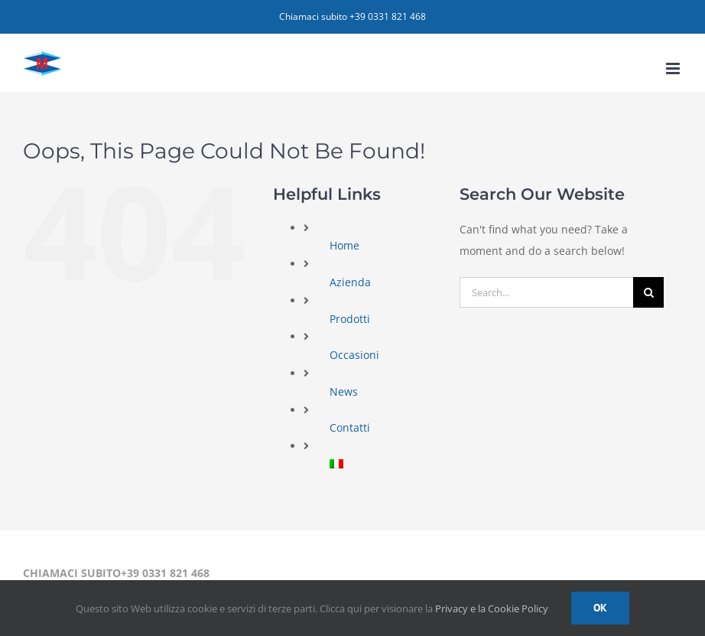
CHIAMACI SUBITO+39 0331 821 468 (116, 573)
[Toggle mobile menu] (674, 68)
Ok (600, 608)
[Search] (648, 292)
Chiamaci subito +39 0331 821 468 (352, 16)
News (344, 391)
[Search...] (546, 292)
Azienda (350, 282)
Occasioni (354, 354)
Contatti (350, 427)
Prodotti (350, 318)
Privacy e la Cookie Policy (491, 608)
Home (344, 245)
